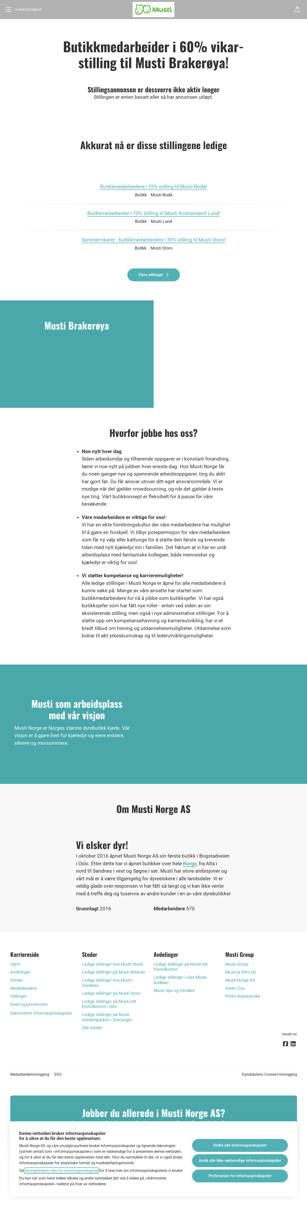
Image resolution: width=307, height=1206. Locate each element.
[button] (297, 9)
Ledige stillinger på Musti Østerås (113, 972)
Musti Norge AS (240, 980)
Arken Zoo (235, 988)
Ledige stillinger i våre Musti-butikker (181, 980)
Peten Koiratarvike (242, 996)
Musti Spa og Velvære (174, 990)
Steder (16, 980)
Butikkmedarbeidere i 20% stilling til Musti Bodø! (153, 187)
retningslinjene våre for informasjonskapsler (61, 1170)
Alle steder (92, 1027)
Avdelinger (20, 972)
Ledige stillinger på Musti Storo (111, 993)
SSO (57, 1074)
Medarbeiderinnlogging (29, 1074)
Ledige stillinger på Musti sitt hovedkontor (181, 967)
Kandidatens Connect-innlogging (269, 1074)
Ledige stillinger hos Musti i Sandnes (107, 983)
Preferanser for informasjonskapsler (240, 1176)
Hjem (15, 964)
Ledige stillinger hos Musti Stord (112, 964)
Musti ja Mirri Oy (240, 972)
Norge (190, 863)
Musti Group (236, 964)
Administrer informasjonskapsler (41, 1013)
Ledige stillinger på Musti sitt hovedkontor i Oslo (109, 1004)
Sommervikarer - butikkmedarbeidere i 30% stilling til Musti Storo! (153, 240)
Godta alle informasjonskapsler (240, 1145)
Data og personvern (29, 1004)
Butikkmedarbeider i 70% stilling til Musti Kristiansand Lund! (153, 213)
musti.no (289, 1034)
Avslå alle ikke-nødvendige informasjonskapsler (240, 1160)
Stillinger (18, 996)
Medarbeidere (23, 988)
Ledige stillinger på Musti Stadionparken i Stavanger (107, 1017)
